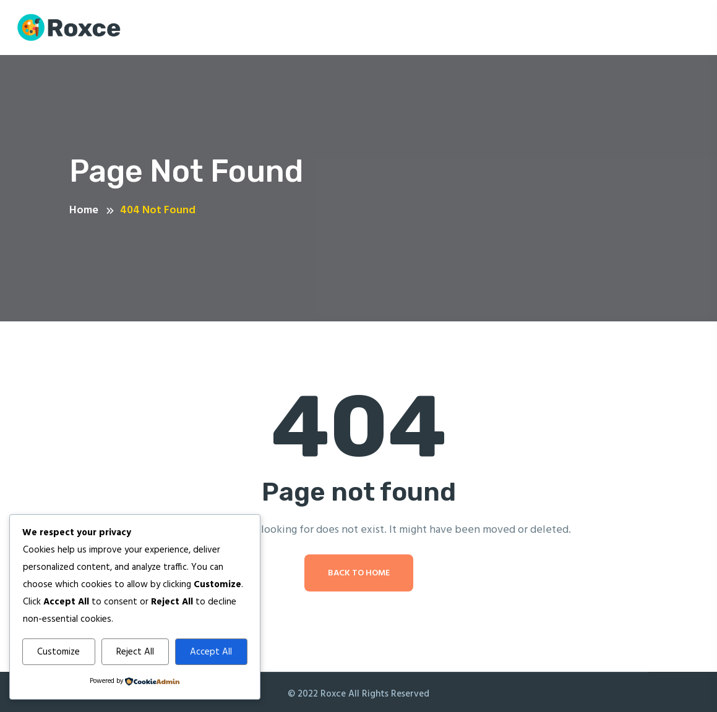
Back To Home (359, 573)
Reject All (135, 652)
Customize (58, 652)
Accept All (211, 652)
